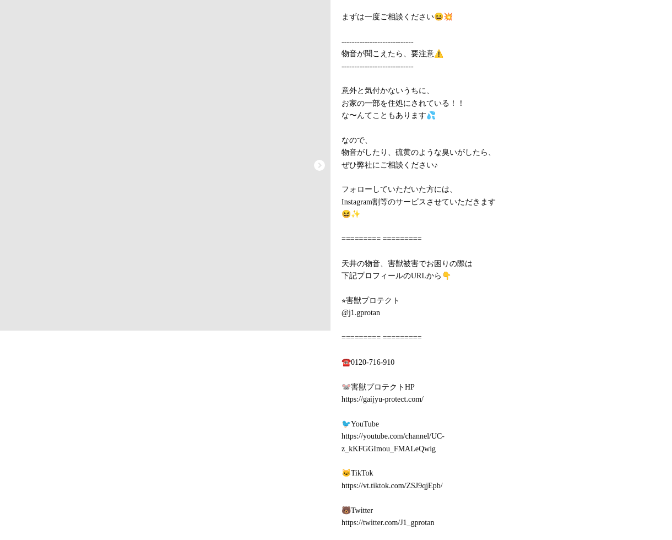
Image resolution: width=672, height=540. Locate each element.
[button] (319, 165)
